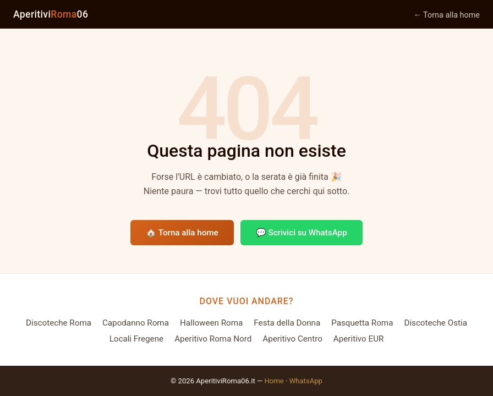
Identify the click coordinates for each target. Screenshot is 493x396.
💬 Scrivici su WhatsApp (301, 233)
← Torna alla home (446, 15)
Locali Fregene (136, 339)
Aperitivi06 (50, 14)
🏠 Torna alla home (182, 233)
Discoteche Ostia (435, 323)
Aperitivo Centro (292, 339)
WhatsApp (305, 381)
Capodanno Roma (135, 323)
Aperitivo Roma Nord (212, 339)
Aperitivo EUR (358, 339)
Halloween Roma (211, 323)
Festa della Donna (287, 323)
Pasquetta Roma (362, 323)
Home (273, 381)
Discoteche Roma (58, 323)
